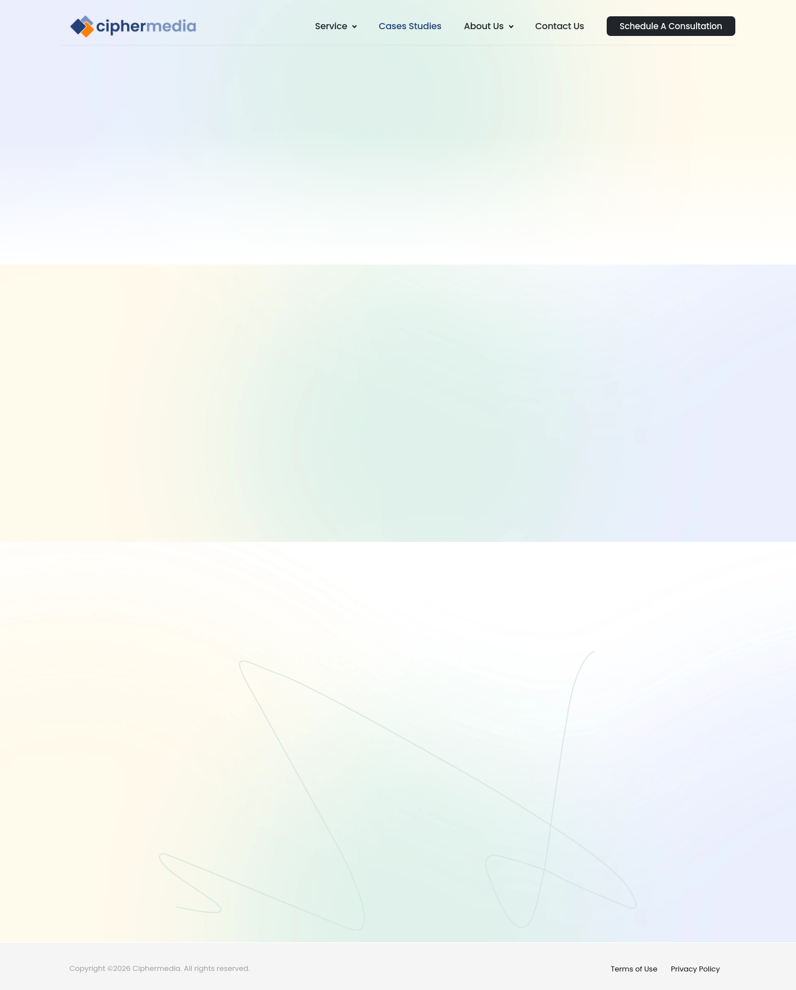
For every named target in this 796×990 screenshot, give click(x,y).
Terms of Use (634, 969)
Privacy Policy (695, 969)
